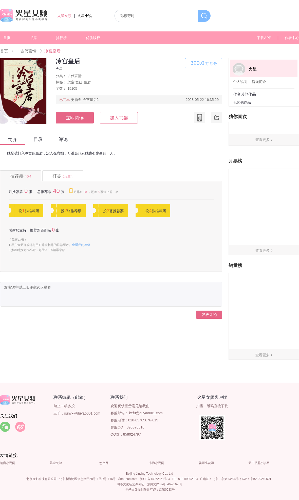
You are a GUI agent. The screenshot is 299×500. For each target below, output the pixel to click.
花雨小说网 (206, 463)
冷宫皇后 (52, 51)
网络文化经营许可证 (130, 484)
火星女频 (64, 16)
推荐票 (20, 175)
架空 (70, 82)
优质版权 (93, 38)
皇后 (87, 82)
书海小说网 (156, 463)
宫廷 (79, 82)
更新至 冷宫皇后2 (85, 100)
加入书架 (119, 117)
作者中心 (292, 38)
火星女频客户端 (212, 397)
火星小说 (85, 16)
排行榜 (61, 38)
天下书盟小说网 (259, 463)
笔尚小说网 (7, 463)
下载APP (264, 38)
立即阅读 (75, 117)
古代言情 (28, 51)
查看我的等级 (81, 245)
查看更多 (262, 140)
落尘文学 (56, 463)
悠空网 (103, 463)
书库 (33, 38)
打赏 (62, 175)
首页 (6, 38)
